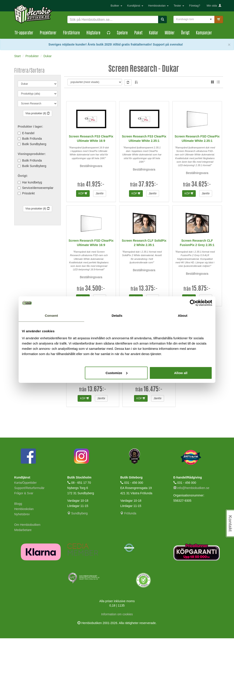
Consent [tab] (51, 315)
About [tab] (182, 315)
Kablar (153, 33)
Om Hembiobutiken (27, 565)
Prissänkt (28, 193)
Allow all (180, 373)
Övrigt (185, 33)
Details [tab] (117, 315)
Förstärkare (71, 33)
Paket (138, 33)
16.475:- (153, 430)
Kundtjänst (135, 5)
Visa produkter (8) (37, 113)
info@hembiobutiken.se (191, 528)
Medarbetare (22, 570)
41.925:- (95, 225)
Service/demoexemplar (37, 188)
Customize (116, 373)
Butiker (116, 5)
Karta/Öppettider (25, 523)
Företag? (194, 5)
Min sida (214, 5)
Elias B (83, 85)
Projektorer (48, 33)
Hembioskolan (158, 5)
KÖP (83, 234)
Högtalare (93, 33)
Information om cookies (117, 655)
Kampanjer (204, 33)
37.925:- (148, 225)
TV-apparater (24, 33)
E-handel (28, 133)
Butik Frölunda (32, 138)
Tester (179, 5)
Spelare (122, 33)
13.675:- (96, 430)
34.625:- (201, 225)
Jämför (100, 234)
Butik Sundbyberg (34, 144)
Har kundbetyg (32, 182)
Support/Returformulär (29, 528)
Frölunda (128, 554)
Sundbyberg (77, 554)
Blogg (18, 544)
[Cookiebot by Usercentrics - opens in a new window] (193, 303)
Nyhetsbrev (22, 555)
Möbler (170, 33)
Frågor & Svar (23, 534)
